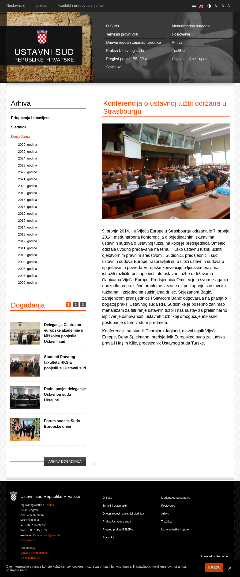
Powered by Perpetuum (215, 556)
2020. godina (27, 186)
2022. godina (27, 172)
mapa (50, 505)
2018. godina (27, 200)
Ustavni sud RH (44, 45)
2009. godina (27, 262)
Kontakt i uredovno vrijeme (80, 5)
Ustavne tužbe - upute (190, 59)
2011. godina (27, 248)
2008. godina (27, 269)
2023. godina (27, 165)
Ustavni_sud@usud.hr (47, 535)
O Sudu (112, 26)
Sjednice (18, 127)
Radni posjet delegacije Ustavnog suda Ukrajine (65, 394)
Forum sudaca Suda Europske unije (62, 423)
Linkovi (41, 5)
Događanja (20, 136)
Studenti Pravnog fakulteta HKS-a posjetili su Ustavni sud (65, 362)
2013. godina (27, 234)
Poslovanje (181, 34)
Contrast (210, 6)
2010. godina (27, 255)
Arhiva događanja (65, 461)
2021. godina (27, 179)
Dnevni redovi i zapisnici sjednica (133, 42)
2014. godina (27, 227)
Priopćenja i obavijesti (31, 118)
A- (216, 6)
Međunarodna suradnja (191, 26)
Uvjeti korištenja (30, 557)
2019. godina (27, 193)
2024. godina (27, 158)
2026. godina (27, 144)
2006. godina (27, 282)
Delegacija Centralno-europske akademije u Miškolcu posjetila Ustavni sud (63, 333)
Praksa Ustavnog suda (125, 51)
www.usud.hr (28, 540)
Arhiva (177, 42)
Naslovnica (15, 5)
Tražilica (179, 51)
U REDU (214, 567)
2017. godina (27, 207)
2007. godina (27, 276)
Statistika (113, 67)
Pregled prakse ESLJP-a (126, 59)
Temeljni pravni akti (122, 34)
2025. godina (27, 151)
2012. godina (27, 241)
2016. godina (27, 213)
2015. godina (27, 220)
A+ (229, 6)
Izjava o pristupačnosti (34, 553)
